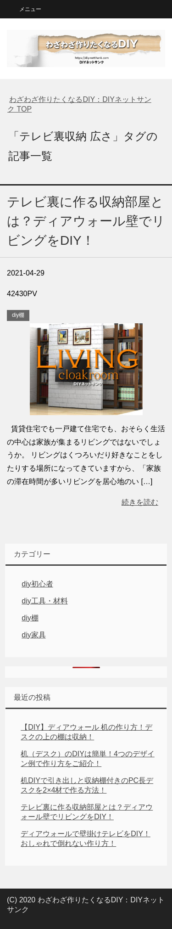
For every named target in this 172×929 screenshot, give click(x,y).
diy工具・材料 (44, 601)
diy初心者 (37, 584)
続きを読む (140, 502)
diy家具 (33, 635)
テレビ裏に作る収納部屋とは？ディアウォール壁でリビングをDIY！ (86, 221)
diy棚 (18, 315)
